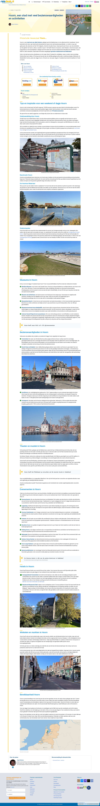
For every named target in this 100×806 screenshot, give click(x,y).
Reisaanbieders (57, 785)
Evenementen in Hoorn (29, 72)
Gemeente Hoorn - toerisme (58, 760)
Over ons (87, 1)
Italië (31, 787)
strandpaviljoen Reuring (26, 237)
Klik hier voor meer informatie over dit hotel (33, 581)
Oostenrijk (32, 791)
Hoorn (24, 4)
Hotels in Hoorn (55, 66)
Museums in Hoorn (28, 67)
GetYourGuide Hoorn (31, 130)
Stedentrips (55, 1)
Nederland (14, 4)
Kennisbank (56, 783)
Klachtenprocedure (58, 797)
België (31, 779)
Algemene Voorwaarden (59, 792)
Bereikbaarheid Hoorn (57, 69)
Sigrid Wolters (15, 24)
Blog (55, 787)
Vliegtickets (64, 1)
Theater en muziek (28, 70)
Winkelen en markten (56, 67)
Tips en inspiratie (27, 66)
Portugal (32, 792)
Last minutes (46, 1)
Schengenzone (34, 94)
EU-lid (29, 94)
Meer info (12, 787)
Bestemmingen (35, 1)
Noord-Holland (20, 4)
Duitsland (32, 781)
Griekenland (32, 785)
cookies (85, 803)
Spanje (31, 794)
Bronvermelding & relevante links (59, 70)
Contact (91, 1)
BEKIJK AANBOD (27, 84)
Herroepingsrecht (57, 795)
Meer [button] (70, 1)
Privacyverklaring (57, 793)
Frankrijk (32, 783)
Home (10, 4)
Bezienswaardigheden (28, 69)
